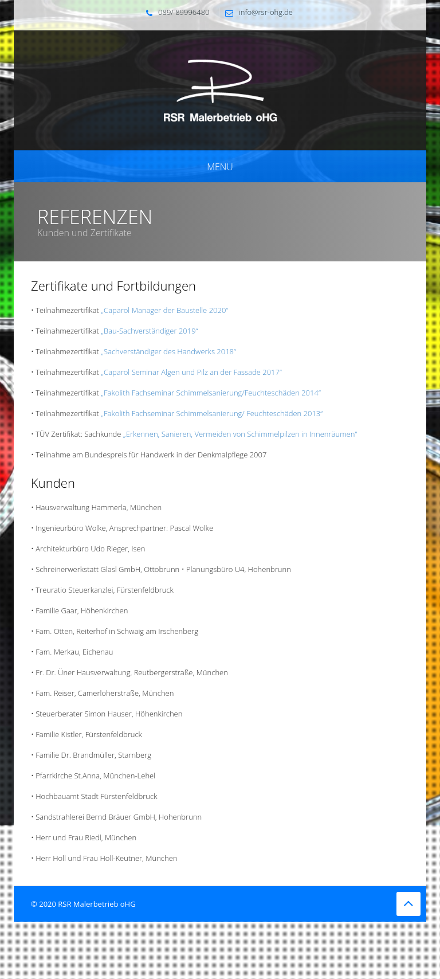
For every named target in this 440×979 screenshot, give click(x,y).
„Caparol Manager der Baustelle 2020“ (164, 310)
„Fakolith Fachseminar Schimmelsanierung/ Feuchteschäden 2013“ (212, 413)
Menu (220, 166)
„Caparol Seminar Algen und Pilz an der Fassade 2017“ (191, 372)
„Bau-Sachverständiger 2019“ (149, 331)
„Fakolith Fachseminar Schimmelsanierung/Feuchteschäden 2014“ (211, 392)
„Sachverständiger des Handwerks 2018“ (168, 351)
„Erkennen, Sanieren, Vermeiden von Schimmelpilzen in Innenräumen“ (240, 434)
